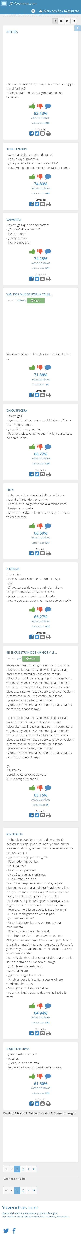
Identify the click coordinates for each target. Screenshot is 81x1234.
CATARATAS (13, 219)
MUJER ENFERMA (17, 1049)
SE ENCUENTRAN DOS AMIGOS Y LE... (31, 652)
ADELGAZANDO (16, 149)
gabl (19, 658)
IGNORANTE (14, 834)
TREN (10, 490)
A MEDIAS (12, 569)
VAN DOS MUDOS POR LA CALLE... (29, 294)
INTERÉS (12, 32)
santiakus (21, 300)
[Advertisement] (33, 57)
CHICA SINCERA (16, 410)
